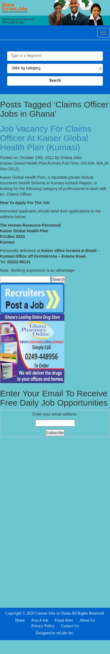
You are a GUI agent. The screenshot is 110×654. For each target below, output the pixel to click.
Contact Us (70, 626)
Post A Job (39, 620)
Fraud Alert (64, 620)
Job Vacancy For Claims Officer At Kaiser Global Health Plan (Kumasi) (45, 138)
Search (55, 81)
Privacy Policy (42, 626)
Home (20, 620)
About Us (87, 620)
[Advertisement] (55, 521)
